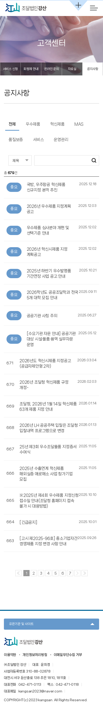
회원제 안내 (31, 69)
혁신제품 (57, 124)
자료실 (72, 69)
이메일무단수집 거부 (68, 655)
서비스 (38, 139)
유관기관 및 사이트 (21, 624)
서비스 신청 (10, 69)
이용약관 (10, 655)
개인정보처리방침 (35, 655)
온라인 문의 (51, 69)
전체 (12, 124)
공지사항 (92, 69)
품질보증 (16, 139)
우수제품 (33, 124)
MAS (78, 124)
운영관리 (61, 139)
